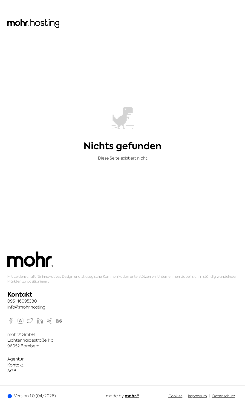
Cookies (175, 396)
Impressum (197, 396)
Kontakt (15, 365)
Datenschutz (223, 396)
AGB (11, 370)
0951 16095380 (22, 301)
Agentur (15, 359)
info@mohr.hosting (26, 307)
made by (122, 395)
